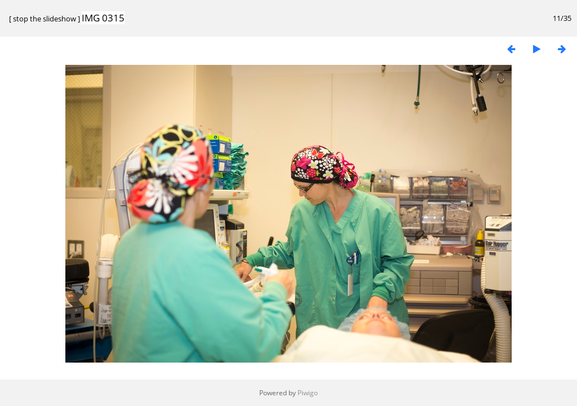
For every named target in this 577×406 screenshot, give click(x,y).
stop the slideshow (44, 19)
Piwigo (308, 393)
